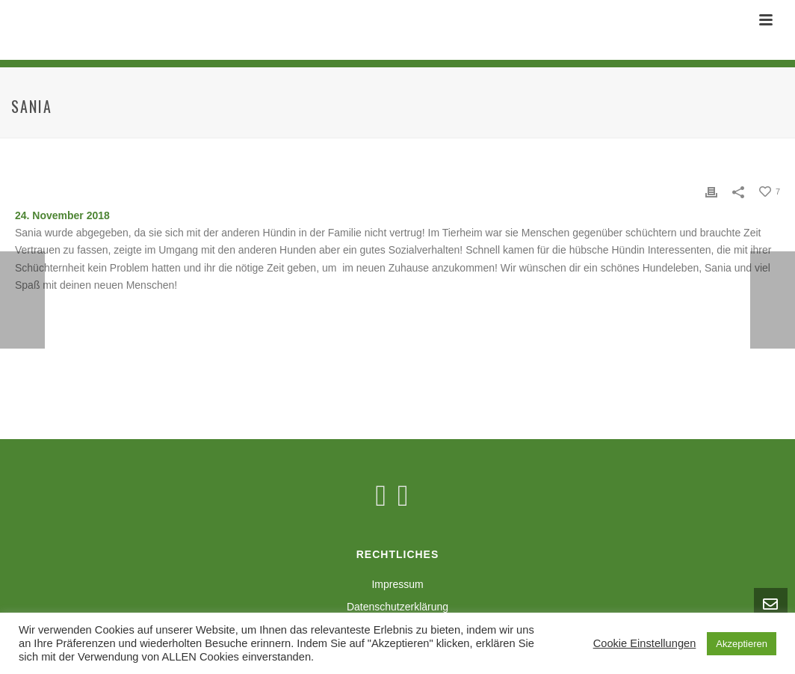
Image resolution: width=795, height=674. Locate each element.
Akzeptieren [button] (741, 643)
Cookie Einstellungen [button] (644, 643)
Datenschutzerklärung (397, 607)
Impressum (397, 584)
